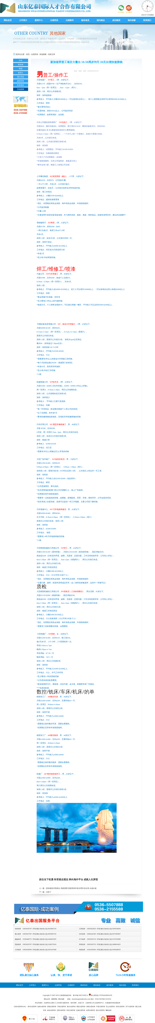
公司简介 (23, 20)
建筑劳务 (20, 81)
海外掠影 (132, 20)
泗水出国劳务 (71, 1006)
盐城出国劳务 (80, 1010)
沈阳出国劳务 (61, 1010)
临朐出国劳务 (41, 1006)
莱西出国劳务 (90, 1006)
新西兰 (20, 72)
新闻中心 (39, 20)
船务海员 (85, 20)
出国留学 (70, 20)
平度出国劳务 (100, 1006)
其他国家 (43, 54)
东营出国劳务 (120, 1006)
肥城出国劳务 (51, 1006)
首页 (28, 54)
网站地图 (61, 999)
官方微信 (121, 12)
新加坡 (20, 64)
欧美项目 (20, 85)
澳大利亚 (20, 77)
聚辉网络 (54, 999)
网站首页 (8, 20)
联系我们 (147, 20)
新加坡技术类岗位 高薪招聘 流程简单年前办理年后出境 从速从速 (71, 888)
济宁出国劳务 (130, 1006)
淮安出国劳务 (70, 1010)
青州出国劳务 (32, 1006)
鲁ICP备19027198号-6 (80, 995)
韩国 (20, 68)
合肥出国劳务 (90, 1010)
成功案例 (116, 20)
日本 (20, 60)
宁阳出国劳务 (61, 1006)
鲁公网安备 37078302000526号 (101, 995)
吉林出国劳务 (51, 1010)
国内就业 (101, 20)
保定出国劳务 (100, 1010)
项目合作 (109, 1010)
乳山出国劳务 (110, 1006)
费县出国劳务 (81, 1006)
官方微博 (129, 12)
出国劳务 (54, 20)
